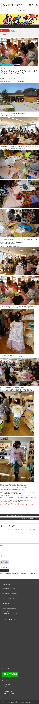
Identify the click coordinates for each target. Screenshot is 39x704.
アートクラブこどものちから (6, 64)
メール (2, 550)
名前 (2, 545)
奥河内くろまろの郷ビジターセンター (8, 81)
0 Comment (16, 75)
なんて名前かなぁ (4, 34)
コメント (3, 531)
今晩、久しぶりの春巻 (5, 36)
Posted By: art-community (6, 75)
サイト (1, 555)
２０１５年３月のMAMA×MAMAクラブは (27, 518)
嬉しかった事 (12, 30)
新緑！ (1, 33)
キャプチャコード (4, 567)
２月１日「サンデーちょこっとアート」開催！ (12, 515)
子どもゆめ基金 (17, 64)
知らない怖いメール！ (14, 31)
